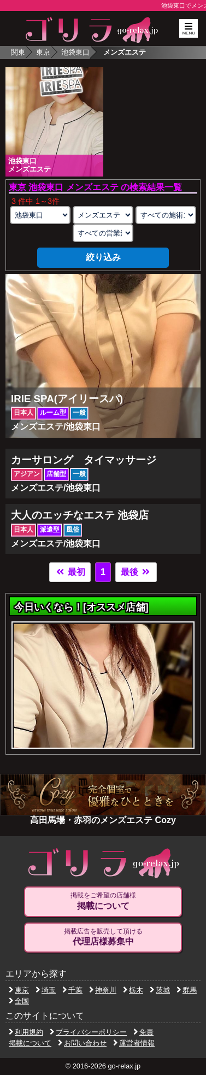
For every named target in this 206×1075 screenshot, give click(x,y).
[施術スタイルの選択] (166, 215)
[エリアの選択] (40, 215)
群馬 (186, 990)
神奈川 (102, 990)
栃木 (133, 990)
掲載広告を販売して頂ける (103, 937)
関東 (18, 52)
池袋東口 (75, 52)
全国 (19, 1001)
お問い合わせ (82, 1043)
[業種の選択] (103, 215)
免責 (143, 1032)
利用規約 (26, 1032)
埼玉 (46, 990)
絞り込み (103, 257)
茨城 (160, 990)
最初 (70, 572)
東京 (43, 52)
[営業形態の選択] (103, 233)
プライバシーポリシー (88, 1032)
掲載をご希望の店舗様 (103, 901)
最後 (136, 572)
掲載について (30, 1043)
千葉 (72, 990)
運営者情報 (134, 1043)
